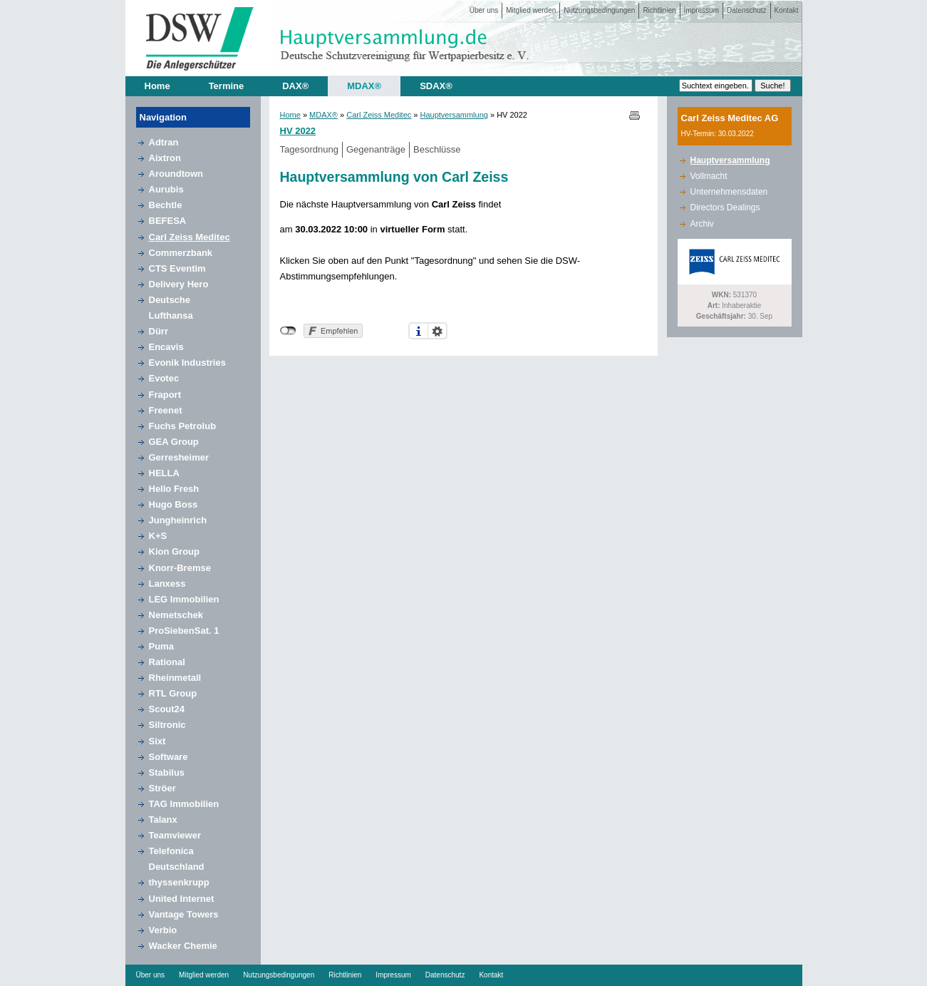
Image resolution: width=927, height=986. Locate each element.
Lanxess (167, 583)
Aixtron (165, 158)
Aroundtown (176, 173)
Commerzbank (181, 252)
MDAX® (364, 86)
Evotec (164, 378)
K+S (158, 535)
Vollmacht (708, 176)
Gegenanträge (375, 149)
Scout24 (167, 709)
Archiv (702, 224)
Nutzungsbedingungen (599, 10)
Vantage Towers (184, 914)
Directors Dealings (725, 207)
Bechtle (165, 205)
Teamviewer (175, 835)
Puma (161, 646)
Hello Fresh (174, 488)
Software (168, 756)
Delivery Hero (179, 284)
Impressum (701, 10)
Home (157, 86)
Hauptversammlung (454, 115)
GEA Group (174, 441)
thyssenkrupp (179, 882)
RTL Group (173, 693)
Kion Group (174, 551)
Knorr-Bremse (180, 568)
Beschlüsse (436, 149)
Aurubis (166, 189)
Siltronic (167, 724)
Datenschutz (747, 10)
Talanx (163, 819)
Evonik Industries (187, 362)
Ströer (162, 788)
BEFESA (168, 220)
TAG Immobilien (184, 803)
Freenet (165, 410)
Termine (226, 86)
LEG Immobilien (184, 599)
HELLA (164, 473)
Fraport (165, 394)
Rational (167, 662)
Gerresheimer (179, 457)
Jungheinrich (178, 520)
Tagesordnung (309, 149)
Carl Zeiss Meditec (189, 237)
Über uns (484, 10)
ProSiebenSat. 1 (184, 630)
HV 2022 (298, 130)
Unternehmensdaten (729, 192)
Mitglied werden (531, 10)
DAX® (295, 86)
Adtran (164, 142)
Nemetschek (176, 615)
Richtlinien (659, 10)
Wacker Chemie (183, 945)
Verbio (163, 930)
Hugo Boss (173, 504)
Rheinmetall (175, 677)
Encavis (166, 346)
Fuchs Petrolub (183, 426)
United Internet (181, 898)
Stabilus (167, 772)
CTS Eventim (177, 268)
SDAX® (436, 86)
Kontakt (787, 10)
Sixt (157, 741)
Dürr (158, 331)
